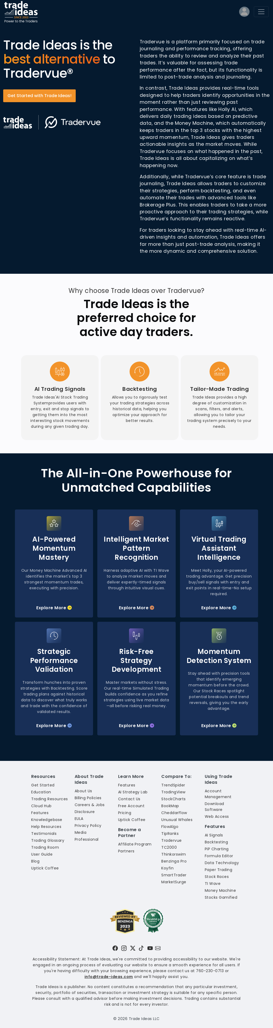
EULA (79, 818)
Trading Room (45, 847)
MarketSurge (173, 882)
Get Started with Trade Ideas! (39, 96)
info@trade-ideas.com (109, 976)
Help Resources (46, 826)
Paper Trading (218, 869)
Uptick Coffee (45, 868)
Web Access (217, 816)
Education (41, 792)
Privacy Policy (88, 825)
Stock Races (217, 876)
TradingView (173, 792)
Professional (87, 839)
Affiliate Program (135, 844)
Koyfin (167, 868)
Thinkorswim (173, 854)
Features (40, 812)
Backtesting (216, 842)
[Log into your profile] (244, 13)
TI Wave (212, 883)
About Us (83, 791)
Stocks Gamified (221, 897)
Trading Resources (49, 799)
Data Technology (222, 862)
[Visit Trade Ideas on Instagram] (124, 948)
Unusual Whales (176, 819)
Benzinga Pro (174, 861)
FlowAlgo (169, 826)
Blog (35, 861)
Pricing (124, 812)
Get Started (42, 785)
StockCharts (173, 799)
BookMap (170, 806)
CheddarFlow (174, 812)
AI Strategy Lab (133, 792)
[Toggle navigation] (261, 11)
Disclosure (85, 811)
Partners (126, 851)
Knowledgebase (46, 819)
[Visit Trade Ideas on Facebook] (115, 948)
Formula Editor (219, 856)
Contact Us (129, 799)
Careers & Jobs (90, 804)
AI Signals (214, 835)
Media (80, 832)
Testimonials (44, 833)
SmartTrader (173, 875)
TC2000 (169, 847)
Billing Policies (88, 798)
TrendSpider (173, 785)
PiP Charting (217, 849)
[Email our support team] (158, 948)
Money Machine (220, 890)
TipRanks (170, 833)
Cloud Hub (41, 806)
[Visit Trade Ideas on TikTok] (141, 948)
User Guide (42, 854)
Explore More (54, 608)
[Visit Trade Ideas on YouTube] (150, 948)
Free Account (131, 806)
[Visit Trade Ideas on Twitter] (132, 948)
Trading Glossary (47, 840)
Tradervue (171, 840)
